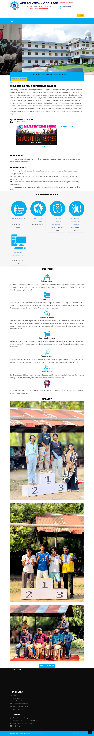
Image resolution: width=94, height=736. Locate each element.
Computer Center (47, 299)
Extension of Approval (20, 704)
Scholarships (47, 372)
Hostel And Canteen (47, 338)
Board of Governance (20, 706)
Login (80, 15)
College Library (47, 281)
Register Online (19, 79)
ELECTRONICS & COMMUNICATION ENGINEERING (76, 221)
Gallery (15, 695)
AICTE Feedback (18, 709)
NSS (47, 387)
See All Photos (47, 666)
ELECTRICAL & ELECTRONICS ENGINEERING (56, 221)
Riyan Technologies (36, 733)
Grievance (16, 698)
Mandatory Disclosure (20, 701)
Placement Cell (47, 356)
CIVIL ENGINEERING (18, 219)
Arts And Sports (47, 317)
